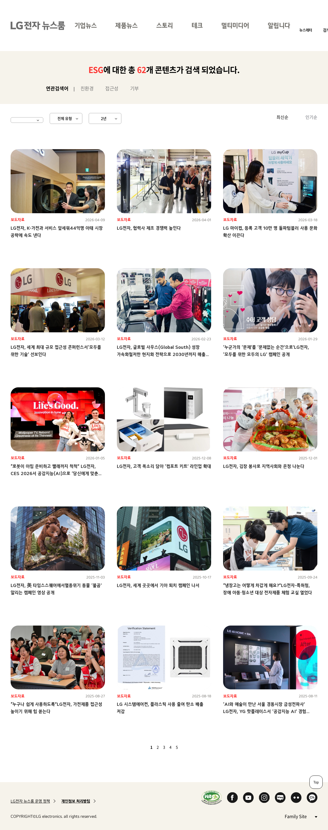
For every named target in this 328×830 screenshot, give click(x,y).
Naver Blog (280, 797)
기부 (134, 88)
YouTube (248, 797)
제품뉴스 (126, 25)
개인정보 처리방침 (75, 801)
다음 (186, 747)
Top (316, 782)
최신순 (282, 117)
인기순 (311, 117)
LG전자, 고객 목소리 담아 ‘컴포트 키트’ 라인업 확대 (164, 466)
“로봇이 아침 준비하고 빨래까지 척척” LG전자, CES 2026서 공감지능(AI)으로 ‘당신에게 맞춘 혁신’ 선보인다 (54, 473)
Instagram (264, 797)
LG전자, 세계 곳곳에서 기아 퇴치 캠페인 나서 (158, 585)
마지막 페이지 (192, 747)
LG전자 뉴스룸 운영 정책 (30, 801)
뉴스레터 (305, 30)
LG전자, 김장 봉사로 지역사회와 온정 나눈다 (263, 466)
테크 (197, 25)
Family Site (301, 816)
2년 (104, 118)
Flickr (296, 797)
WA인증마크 (211, 797)
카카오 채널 (312, 797)
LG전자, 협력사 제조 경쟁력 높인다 (149, 228)
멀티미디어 (235, 25)
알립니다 (279, 25)
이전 (142, 747)
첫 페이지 (136, 747)
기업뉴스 (85, 25)
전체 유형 (64, 118)
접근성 (111, 88)
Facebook (232, 797)
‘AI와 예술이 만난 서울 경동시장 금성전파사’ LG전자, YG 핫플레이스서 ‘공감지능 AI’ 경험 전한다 (264, 711)
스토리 (164, 25)
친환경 (87, 88)
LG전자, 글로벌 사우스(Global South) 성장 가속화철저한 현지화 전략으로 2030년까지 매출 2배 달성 (161, 354)
